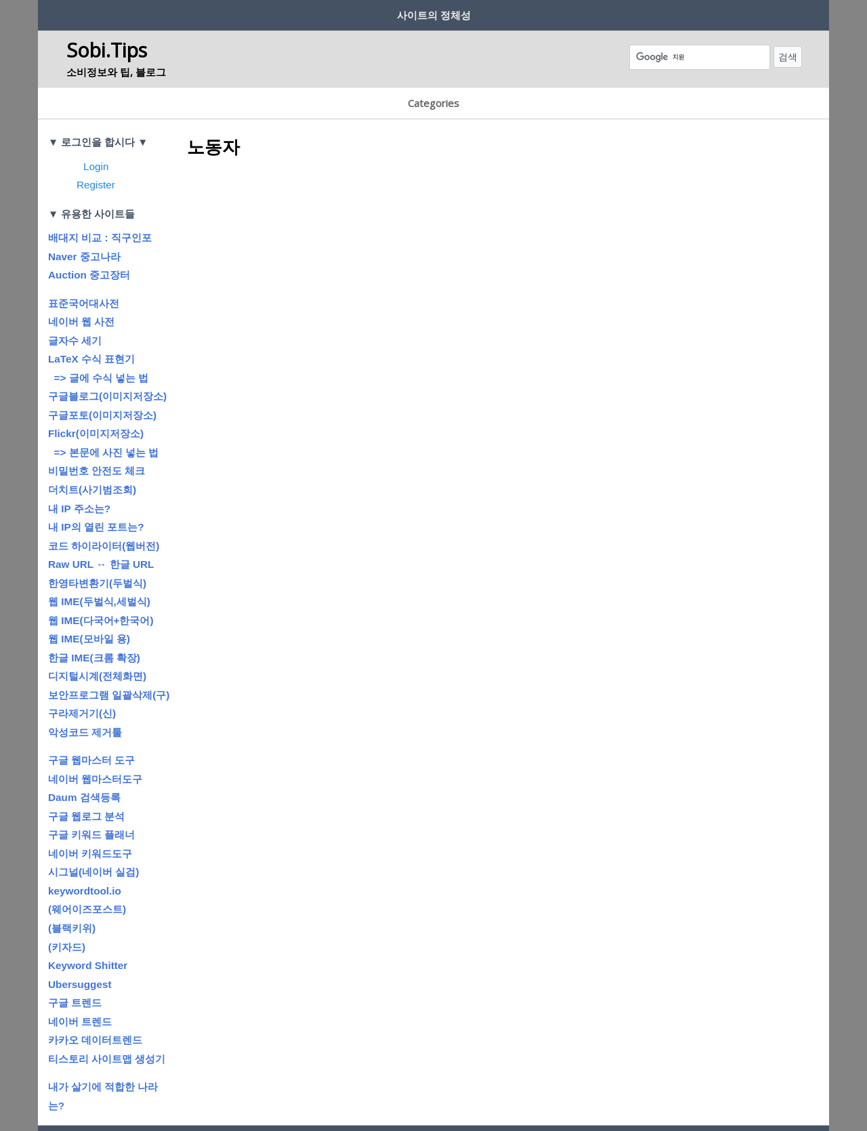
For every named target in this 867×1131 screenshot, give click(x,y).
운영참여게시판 (283, 1101)
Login (95, 130)
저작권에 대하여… (392, 12)
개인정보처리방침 (410, 1101)
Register (96, 149)
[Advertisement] (433, 236)
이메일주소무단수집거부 (505, 1101)
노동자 (213, 111)
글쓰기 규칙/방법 (288, 12)
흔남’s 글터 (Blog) (563, 12)
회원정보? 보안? (188, 12)
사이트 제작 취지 (88, 12)
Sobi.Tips (106, 45)
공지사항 (478, 12)
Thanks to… (591, 1101)
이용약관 (344, 1101)
